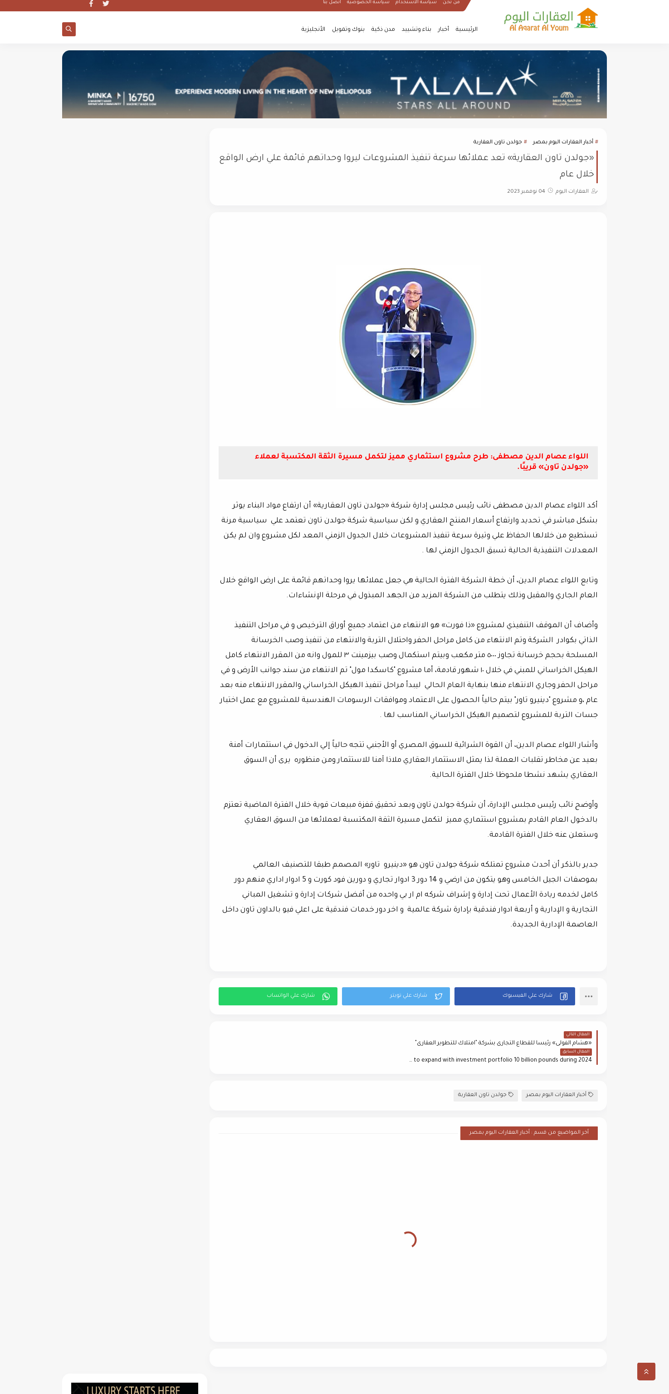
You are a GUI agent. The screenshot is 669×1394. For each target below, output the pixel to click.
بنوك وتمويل (348, 30)
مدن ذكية (383, 30)
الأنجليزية (313, 30)
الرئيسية (467, 30)
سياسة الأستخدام (416, 7)
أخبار (443, 30)
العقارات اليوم (524, 1382)
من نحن (451, 7)
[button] (515, 996)
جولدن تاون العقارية (498, 143)
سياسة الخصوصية (368, 7)
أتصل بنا (332, 7)
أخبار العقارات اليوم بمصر (563, 143)
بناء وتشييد (416, 30)
